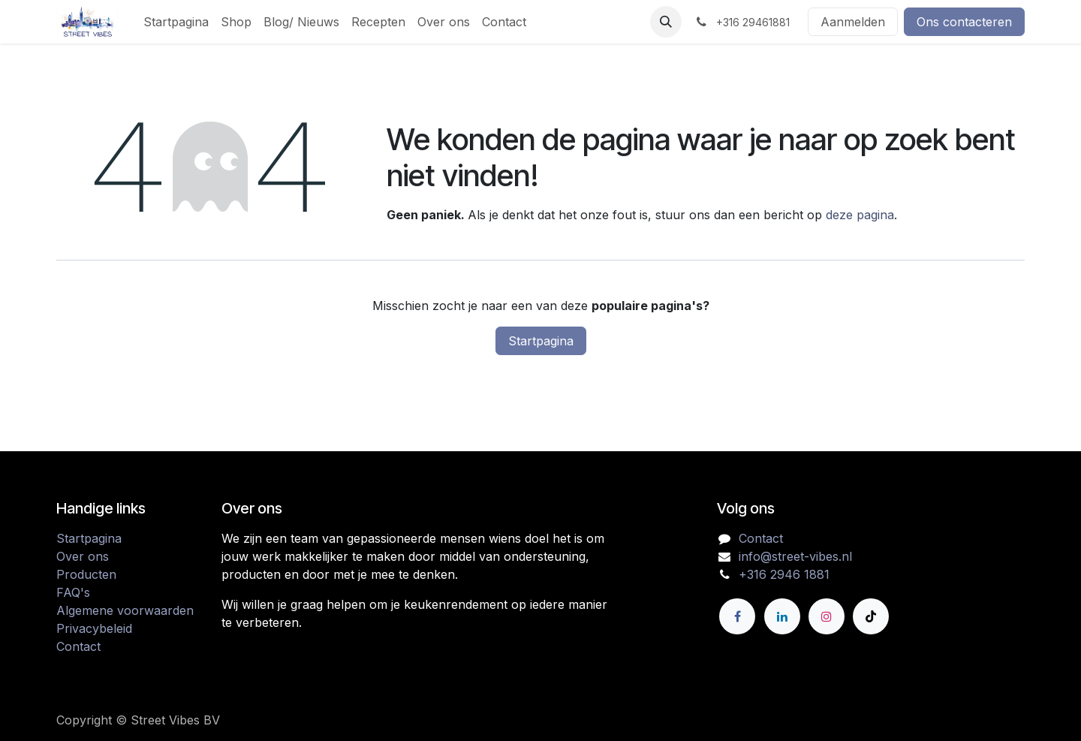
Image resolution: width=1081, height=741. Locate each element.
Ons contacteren (964, 21)
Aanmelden (853, 21)
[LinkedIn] (782, 616)
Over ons (82, 556)
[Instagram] (826, 616)
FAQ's (73, 592)
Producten (86, 574)
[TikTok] (871, 616)
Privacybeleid (94, 628)
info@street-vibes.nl (795, 556)
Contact (78, 646)
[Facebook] (737, 616)
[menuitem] (176, 22)
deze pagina (860, 214)
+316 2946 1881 (784, 574)
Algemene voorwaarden (125, 610)
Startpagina (541, 340)
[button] (666, 22)
